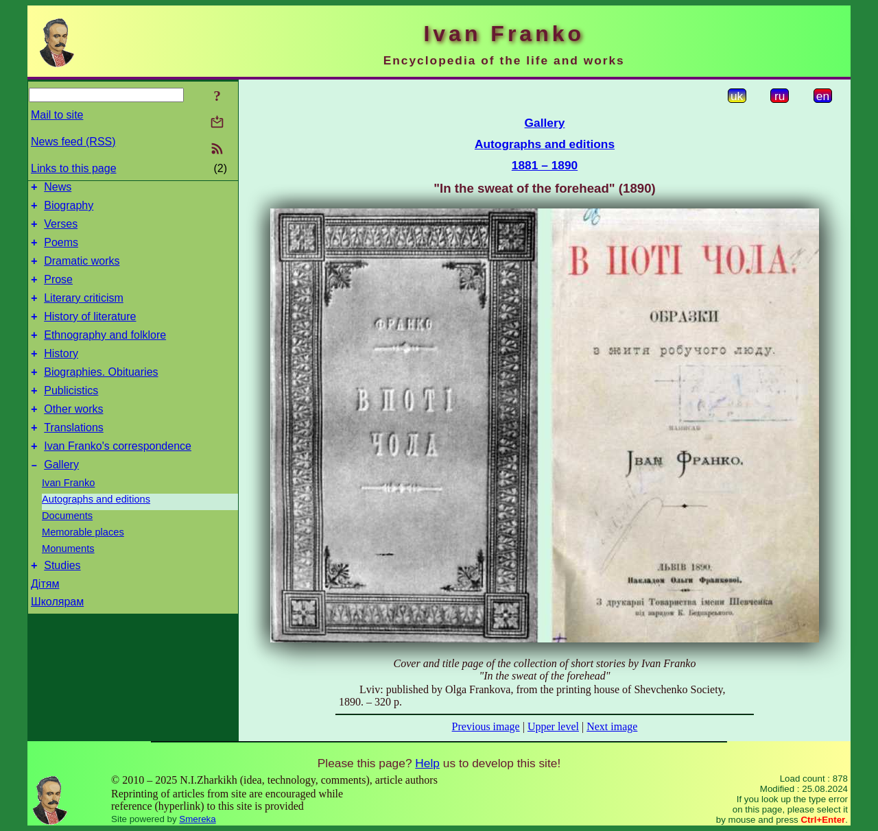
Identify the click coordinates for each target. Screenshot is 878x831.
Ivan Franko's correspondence (117, 477)
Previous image (486, 726)
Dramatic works (81, 271)
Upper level (553, 726)
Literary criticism (83, 312)
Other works (73, 436)
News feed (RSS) (73, 141)
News (57, 189)
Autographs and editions (96, 532)
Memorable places (83, 564)
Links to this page (74, 168)
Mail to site (57, 115)
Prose (58, 292)
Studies (62, 600)
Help (427, 763)
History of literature (90, 333)
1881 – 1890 (545, 165)
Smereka (197, 819)
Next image (611, 726)
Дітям (45, 619)
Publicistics (71, 415)
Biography (68, 209)
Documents (67, 548)
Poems (61, 250)
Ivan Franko (68, 515)
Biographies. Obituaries (101, 394)
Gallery (61, 497)
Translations (74, 456)
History (61, 374)
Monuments (68, 581)
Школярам (57, 636)
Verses (61, 230)
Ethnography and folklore (105, 353)
